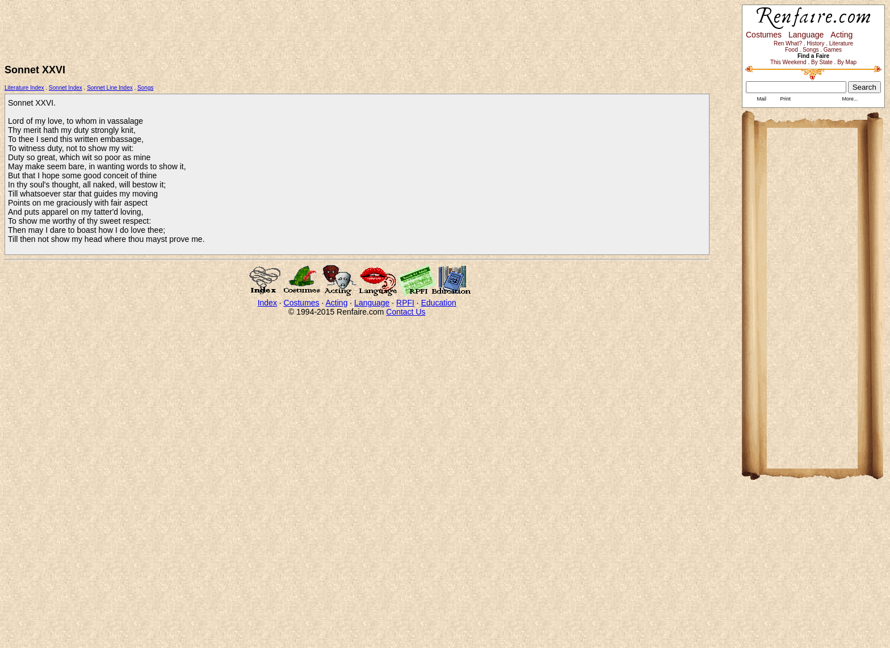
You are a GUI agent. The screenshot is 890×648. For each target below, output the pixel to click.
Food (791, 50)
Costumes (302, 302)
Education (438, 302)
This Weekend (788, 62)
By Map (847, 62)
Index (267, 302)
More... (849, 99)
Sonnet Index (65, 88)
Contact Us (405, 311)
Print (785, 99)
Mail (760, 99)
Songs (145, 88)
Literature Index (24, 88)
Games (833, 50)
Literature (841, 43)
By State (822, 62)
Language (371, 302)
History (815, 43)
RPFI (405, 302)
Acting (337, 302)
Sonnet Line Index (110, 88)
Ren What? (788, 43)
